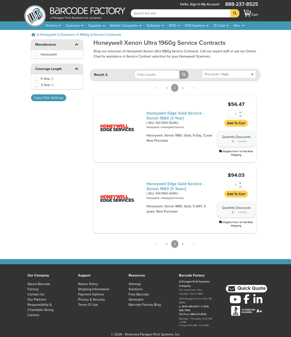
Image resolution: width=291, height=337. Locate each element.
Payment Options (91, 294)
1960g (84, 34)
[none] (239, 25)
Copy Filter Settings (48, 97)
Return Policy (88, 284)
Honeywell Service (173, 127)
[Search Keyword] (181, 13)
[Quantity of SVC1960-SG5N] (233, 185)
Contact (242, 141)
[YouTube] (235, 299)
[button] (76, 44)
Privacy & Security (91, 299)
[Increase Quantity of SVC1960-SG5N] (240, 183)
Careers (33, 315)
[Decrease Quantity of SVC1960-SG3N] (240, 116)
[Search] (234, 13)
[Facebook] (246, 299)
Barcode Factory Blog (145, 304)
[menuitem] (53, 25)
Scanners (68, 34)
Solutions (136, 289)
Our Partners (37, 299)
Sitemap (135, 284)
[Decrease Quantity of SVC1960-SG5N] (240, 187)
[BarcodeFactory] (35, 13)
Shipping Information (93, 289)
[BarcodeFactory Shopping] (247, 13)
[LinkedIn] (258, 299)
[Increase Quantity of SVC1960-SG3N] (240, 112)
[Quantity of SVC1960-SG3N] (233, 114)
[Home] (33, 34)
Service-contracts (107, 34)
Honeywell (48, 34)
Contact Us (36, 294)
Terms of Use (88, 304)
